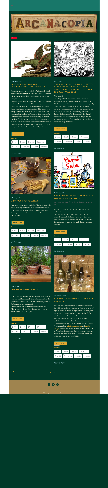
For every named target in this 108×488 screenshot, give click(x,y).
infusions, (70, 326)
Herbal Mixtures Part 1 (24, 290)
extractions (78, 326)
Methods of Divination (24, 201)
